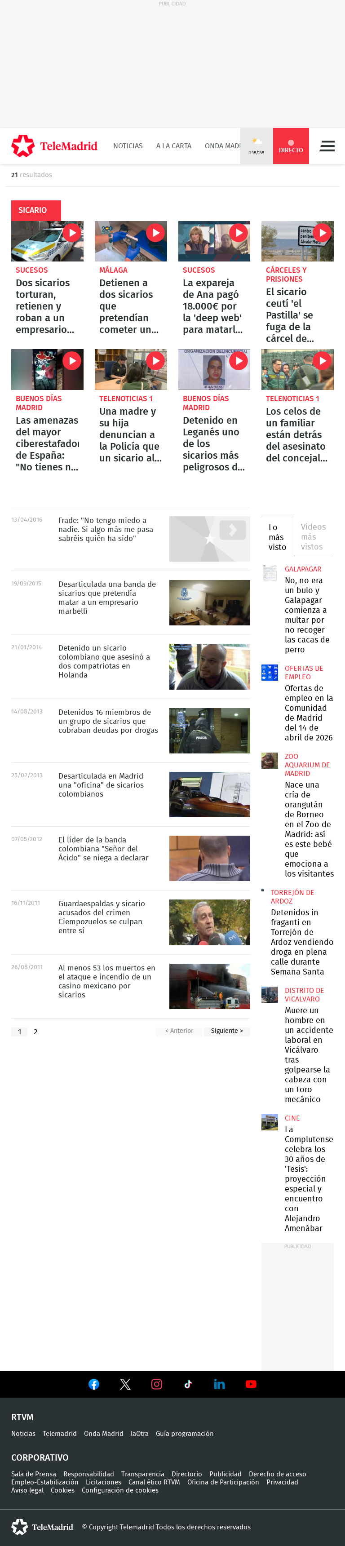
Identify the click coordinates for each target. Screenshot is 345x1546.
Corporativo (40, 1457)
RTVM (22, 1417)
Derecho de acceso (277, 1474)
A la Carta (173, 146)
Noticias (128, 146)
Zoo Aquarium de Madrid (307, 765)
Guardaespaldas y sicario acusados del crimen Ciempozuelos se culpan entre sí (209, 922)
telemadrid (42, 1527)
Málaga (113, 270)
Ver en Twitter (125, 1386)
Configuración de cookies (120, 1490)
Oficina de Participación (223, 1482)
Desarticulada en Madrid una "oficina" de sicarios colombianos (209, 794)
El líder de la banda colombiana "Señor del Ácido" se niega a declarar (209, 858)
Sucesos (32, 270)
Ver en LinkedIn (220, 1384)
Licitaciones (103, 1482)
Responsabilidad (88, 1474)
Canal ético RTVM (154, 1482)
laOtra (140, 1434)
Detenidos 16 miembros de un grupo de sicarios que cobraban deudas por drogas (209, 730)
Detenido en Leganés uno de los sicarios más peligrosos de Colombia (214, 369)
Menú (327, 146)
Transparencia (142, 1474)
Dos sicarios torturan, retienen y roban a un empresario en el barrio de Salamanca (47, 241)
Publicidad (225, 1474)
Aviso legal (27, 1490)
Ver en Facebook (94, 1386)
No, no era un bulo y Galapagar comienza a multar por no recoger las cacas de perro (269, 573)
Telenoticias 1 (126, 399)
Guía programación (185, 1434)
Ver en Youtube (251, 1384)
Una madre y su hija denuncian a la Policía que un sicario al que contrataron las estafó (131, 369)
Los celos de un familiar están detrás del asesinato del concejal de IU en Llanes (297, 369)
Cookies (63, 1490)
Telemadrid (60, 1434)
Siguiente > (227, 1031)
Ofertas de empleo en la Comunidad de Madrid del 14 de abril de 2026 (269, 672)
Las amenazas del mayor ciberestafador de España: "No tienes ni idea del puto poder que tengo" (47, 369)
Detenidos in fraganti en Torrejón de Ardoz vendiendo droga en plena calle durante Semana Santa (262, 890)
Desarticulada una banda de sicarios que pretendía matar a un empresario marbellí (209, 602)
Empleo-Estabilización (45, 1482)
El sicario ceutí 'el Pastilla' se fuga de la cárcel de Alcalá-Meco (297, 241)
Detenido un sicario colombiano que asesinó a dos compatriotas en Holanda (209, 666)
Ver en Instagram (157, 1384)
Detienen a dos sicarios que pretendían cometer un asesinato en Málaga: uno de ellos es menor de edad (131, 241)
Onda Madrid (227, 146)
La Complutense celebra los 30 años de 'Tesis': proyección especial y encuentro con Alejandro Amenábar (269, 1122)
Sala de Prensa (33, 1474)
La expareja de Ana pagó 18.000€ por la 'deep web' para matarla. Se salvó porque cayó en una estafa (214, 241)
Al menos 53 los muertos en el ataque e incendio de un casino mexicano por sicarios (209, 986)
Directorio (187, 1474)
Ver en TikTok (188, 1386)
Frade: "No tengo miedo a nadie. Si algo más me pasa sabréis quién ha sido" (209, 539)
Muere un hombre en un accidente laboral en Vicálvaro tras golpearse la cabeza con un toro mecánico (269, 995)
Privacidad (282, 1482)
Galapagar (303, 569)
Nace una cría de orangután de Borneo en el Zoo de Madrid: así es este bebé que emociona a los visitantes (269, 761)
